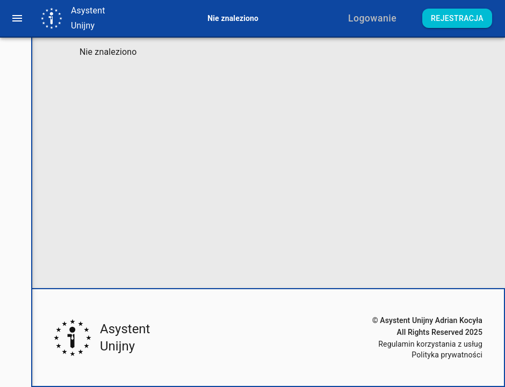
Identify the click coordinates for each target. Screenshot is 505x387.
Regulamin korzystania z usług (430, 344)
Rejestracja (457, 18)
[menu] (17, 18)
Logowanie (372, 18)
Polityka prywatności (447, 354)
